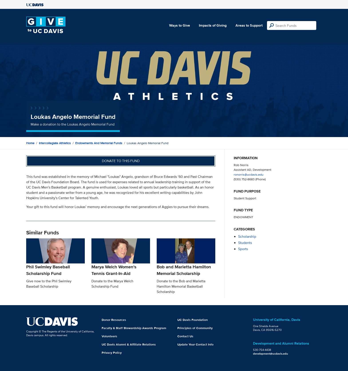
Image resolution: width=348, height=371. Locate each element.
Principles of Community (195, 328)
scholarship (247, 236)
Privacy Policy (112, 352)
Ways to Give (179, 25)
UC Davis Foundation (192, 320)
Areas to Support (249, 25)
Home (30, 143)
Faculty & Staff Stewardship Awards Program (134, 328)
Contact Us (185, 336)
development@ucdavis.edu (270, 353)
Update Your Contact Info (195, 344)
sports (243, 248)
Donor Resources (114, 320)
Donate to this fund (121, 160)
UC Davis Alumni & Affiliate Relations (129, 344)
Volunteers (109, 336)
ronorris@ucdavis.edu (248, 174)
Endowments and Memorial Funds (98, 143)
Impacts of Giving (213, 25)
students (245, 242)
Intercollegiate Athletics (55, 143)
